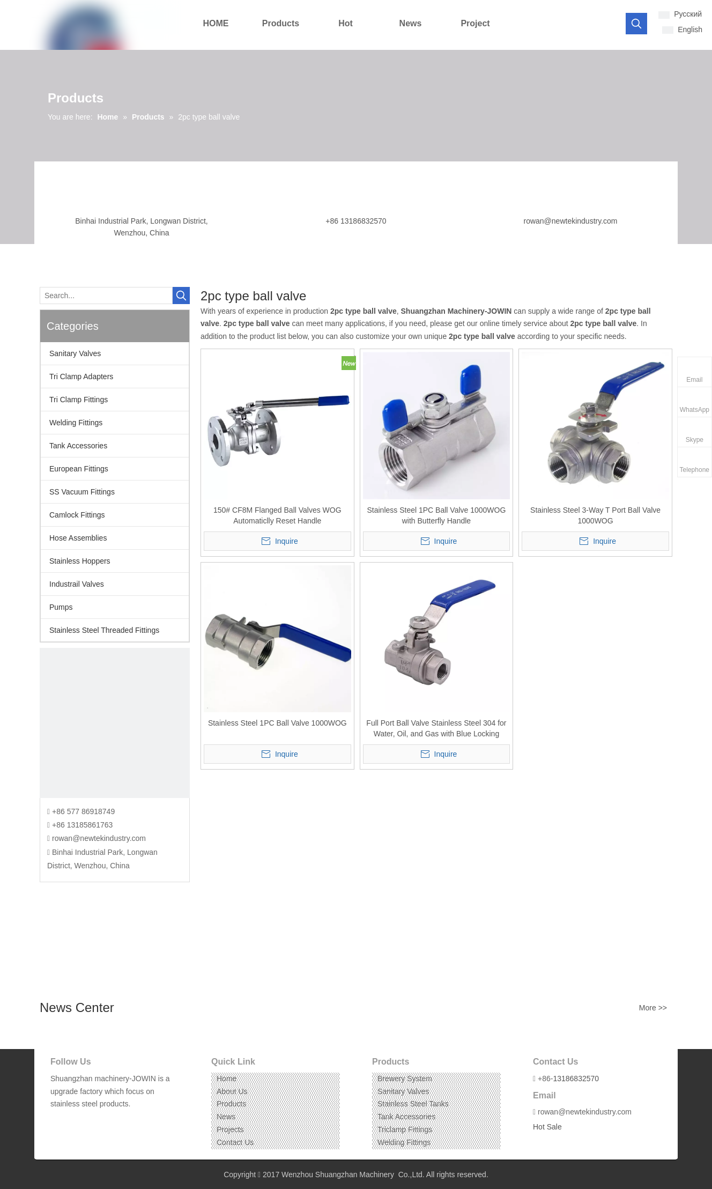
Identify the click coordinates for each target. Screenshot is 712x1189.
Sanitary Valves (75, 353)
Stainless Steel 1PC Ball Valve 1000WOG (277, 723)
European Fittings (78, 468)
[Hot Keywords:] (636, 23)
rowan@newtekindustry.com (570, 221)
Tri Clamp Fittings (78, 399)
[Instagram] (91, 1120)
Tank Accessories (78, 445)
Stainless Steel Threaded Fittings (104, 630)
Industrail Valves (76, 584)
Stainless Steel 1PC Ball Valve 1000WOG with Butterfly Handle (436, 515)
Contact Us (235, 1142)
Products (231, 1103)
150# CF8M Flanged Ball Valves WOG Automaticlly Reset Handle (277, 515)
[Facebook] (57, 1120)
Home (226, 1078)
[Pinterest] (107, 1120)
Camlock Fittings (77, 515)
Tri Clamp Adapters (81, 376)
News (226, 1116)
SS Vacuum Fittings (82, 492)
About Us (232, 1091)
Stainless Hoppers (79, 561)
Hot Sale (547, 1126)
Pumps (61, 607)
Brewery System (404, 1078)
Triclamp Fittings (404, 1129)
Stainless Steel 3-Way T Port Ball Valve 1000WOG (595, 515)
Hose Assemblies (78, 538)
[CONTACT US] (115, 723)
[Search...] (106, 295)
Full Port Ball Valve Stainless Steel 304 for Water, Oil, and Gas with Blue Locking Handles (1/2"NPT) (436, 729)
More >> (653, 1007)
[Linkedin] (74, 1120)
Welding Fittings (75, 422)
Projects (230, 1129)
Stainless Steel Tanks (413, 1103)
